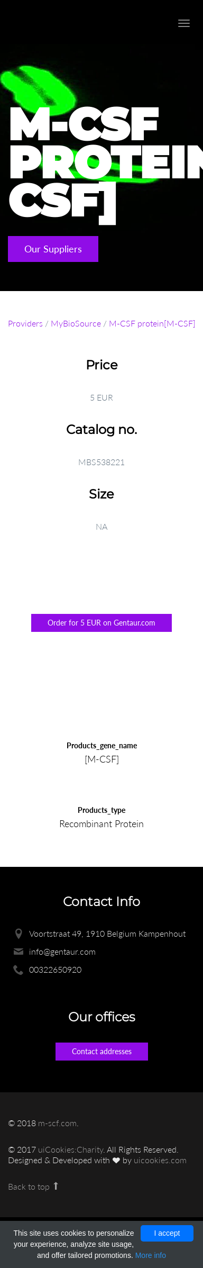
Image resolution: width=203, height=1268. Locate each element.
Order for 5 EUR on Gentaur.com (101, 622)
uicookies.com (160, 1160)
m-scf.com (57, 1123)
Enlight (66, 22)
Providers (25, 323)
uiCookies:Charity (70, 1149)
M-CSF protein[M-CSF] (152, 323)
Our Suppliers (53, 249)
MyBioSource (76, 323)
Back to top (34, 1186)
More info (150, 1255)
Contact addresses (102, 1051)
